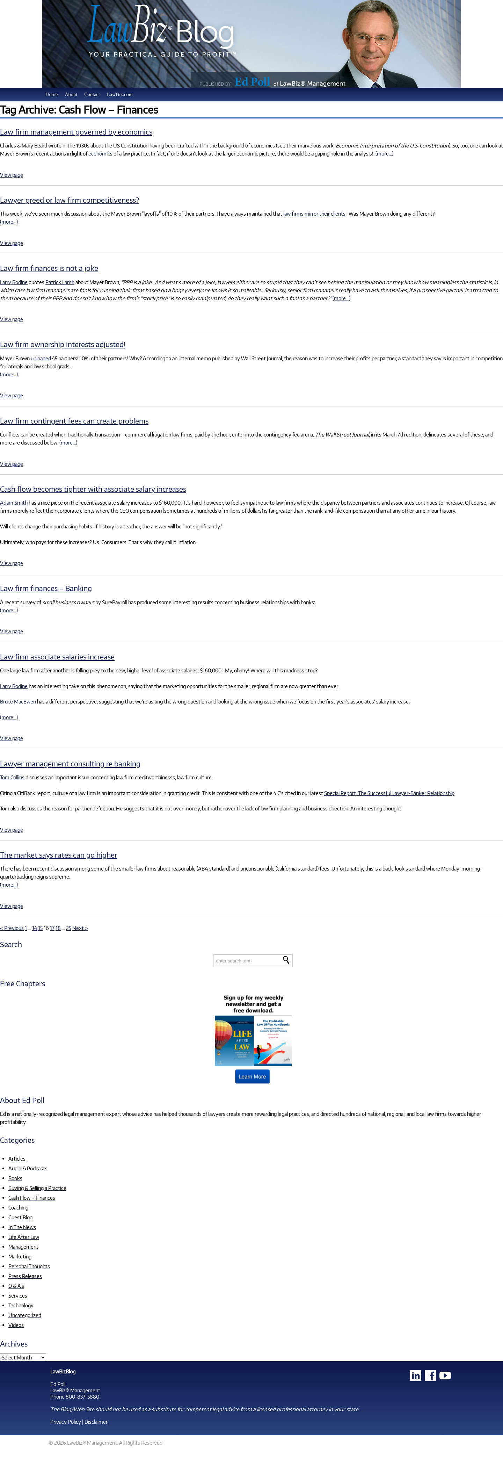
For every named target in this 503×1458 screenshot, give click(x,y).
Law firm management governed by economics (76, 131)
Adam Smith (14, 502)
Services (17, 1295)
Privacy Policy (65, 1422)
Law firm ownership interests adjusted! (62, 344)
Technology (21, 1305)
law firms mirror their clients (314, 213)
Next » (80, 928)
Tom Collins (12, 777)
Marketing (19, 1256)
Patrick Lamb (59, 282)
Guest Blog (20, 1217)
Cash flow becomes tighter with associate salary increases (93, 488)
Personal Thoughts (29, 1266)
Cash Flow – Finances (31, 1197)
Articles (16, 1158)
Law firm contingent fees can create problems (74, 420)
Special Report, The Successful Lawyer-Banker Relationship (389, 793)
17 (52, 928)
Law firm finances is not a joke (49, 268)
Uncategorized (24, 1315)
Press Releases (25, 1276)
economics (100, 153)
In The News (22, 1227)
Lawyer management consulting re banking (70, 763)
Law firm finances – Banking (46, 588)
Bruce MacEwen (18, 701)
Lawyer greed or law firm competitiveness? (69, 199)
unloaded (41, 358)
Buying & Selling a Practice (37, 1188)
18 (58, 928)
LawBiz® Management (75, 1390)
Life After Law (23, 1237)
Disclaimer (96, 1422)
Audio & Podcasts (28, 1168)
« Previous (12, 928)
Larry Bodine (14, 282)
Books (15, 1178)
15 (40, 928)
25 (68, 928)
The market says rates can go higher (58, 854)
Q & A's (16, 1286)
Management (23, 1246)
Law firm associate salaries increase (57, 656)
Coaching (18, 1207)
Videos (16, 1325)
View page (11, 175)
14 (34, 928)
